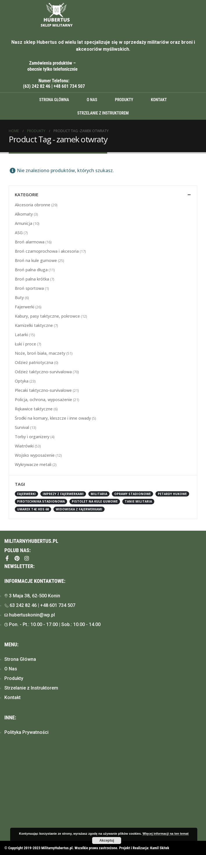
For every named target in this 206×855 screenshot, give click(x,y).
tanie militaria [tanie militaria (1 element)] (138, 501)
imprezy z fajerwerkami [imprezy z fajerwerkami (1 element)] (63, 494)
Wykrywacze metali (33, 464)
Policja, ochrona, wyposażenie (43, 399)
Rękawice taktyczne (34, 409)
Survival (22, 427)
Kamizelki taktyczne (34, 325)
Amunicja (23, 223)
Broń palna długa (31, 269)
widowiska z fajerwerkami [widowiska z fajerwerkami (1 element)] (79, 509)
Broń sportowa (29, 288)
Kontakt (159, 99)
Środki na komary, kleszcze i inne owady (53, 418)
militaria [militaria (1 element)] (99, 494)
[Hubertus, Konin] (103, 793)
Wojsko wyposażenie (35, 455)
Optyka (21, 381)
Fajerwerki (24, 307)
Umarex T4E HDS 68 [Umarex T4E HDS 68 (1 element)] (33, 509)
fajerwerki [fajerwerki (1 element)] (26, 494)
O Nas (92, 99)
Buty (19, 297)
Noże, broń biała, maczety (40, 353)
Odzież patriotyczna (34, 362)
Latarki (21, 334)
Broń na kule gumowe (36, 260)
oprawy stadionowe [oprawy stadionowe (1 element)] (132, 494)
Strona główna (54, 99)
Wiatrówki (24, 446)
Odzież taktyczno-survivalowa (43, 371)
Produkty (124, 99)
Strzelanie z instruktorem (103, 113)
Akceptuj (106, 840)
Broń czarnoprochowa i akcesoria (47, 251)
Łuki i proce (25, 344)
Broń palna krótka (32, 279)
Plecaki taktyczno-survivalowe (43, 390)
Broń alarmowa (29, 242)
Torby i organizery (32, 436)
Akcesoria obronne (32, 205)
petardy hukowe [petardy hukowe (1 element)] (172, 494)
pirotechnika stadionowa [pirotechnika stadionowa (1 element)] (41, 501)
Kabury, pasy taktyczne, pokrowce (47, 316)
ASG (19, 232)
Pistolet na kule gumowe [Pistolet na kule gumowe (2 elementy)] (95, 501)
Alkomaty (24, 214)
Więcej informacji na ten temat (166, 833)
